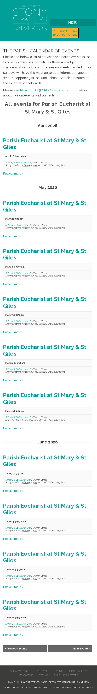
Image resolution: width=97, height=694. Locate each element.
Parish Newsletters (66, 675)
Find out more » (13, 173)
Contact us (26, 675)
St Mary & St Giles (20, 671)
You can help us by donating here (65, 32)
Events (59, 671)
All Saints (43, 671)
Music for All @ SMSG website (42, 90)
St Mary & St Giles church (18, 162)
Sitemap (43, 675)
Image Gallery (78, 671)
